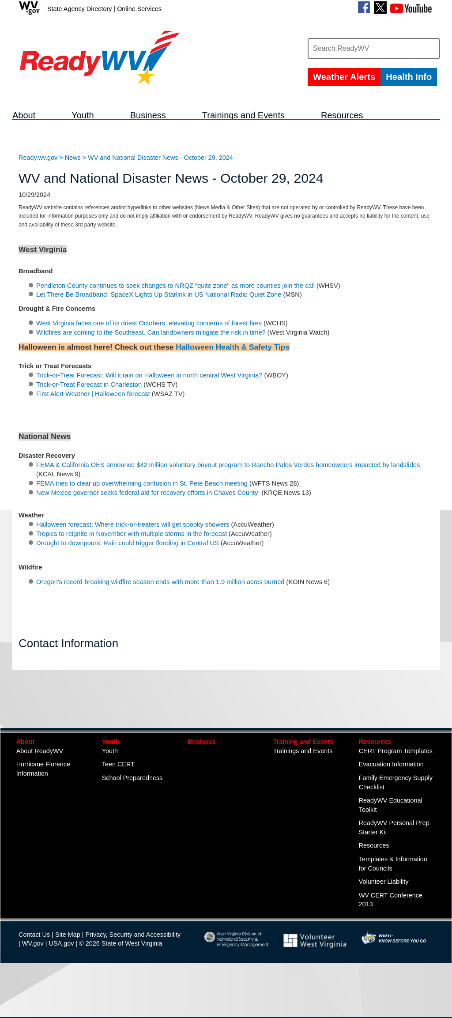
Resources (375, 783)
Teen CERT (118, 805)
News (73, 199)
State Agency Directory (79, 8)
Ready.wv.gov (38, 199)
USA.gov (61, 984)
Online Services (139, 8)
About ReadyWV (39, 792)
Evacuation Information (391, 805)
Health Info (409, 77)
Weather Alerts (344, 77)
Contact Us (34, 976)
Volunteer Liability (384, 923)
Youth (111, 783)
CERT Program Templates (396, 792)
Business (202, 783)
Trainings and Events (303, 792)
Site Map (67, 976)
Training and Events (303, 783)
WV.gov (33, 984)
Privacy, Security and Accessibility (133, 976)
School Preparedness (132, 819)
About (25, 783)
